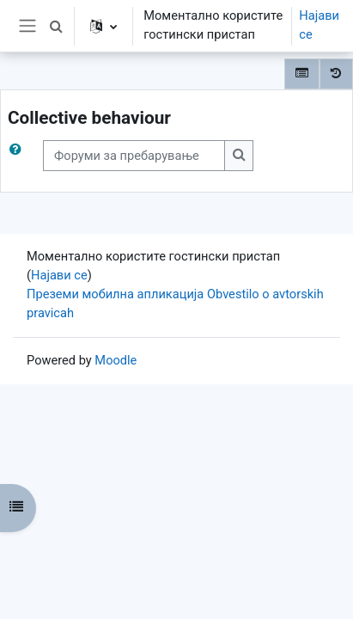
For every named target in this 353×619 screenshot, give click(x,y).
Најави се (319, 25)
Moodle (115, 360)
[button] (55, 26)
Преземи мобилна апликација (115, 294)
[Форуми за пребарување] (134, 155)
